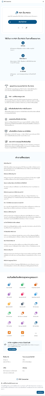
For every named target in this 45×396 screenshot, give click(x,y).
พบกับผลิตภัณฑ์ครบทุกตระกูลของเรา (22, 277)
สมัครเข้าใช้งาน (6, 362)
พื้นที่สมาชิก (6, 357)
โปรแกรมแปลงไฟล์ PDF (28, 357)
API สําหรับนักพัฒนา (27, 362)
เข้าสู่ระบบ (5, 359)
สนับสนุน (24, 368)
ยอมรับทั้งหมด (40, 392)
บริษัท (4, 368)
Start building (12, 349)
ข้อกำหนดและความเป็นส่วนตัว (10, 370)
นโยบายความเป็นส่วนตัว (8, 372)
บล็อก (23, 359)
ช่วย (23, 370)
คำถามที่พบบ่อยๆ (22, 157)
